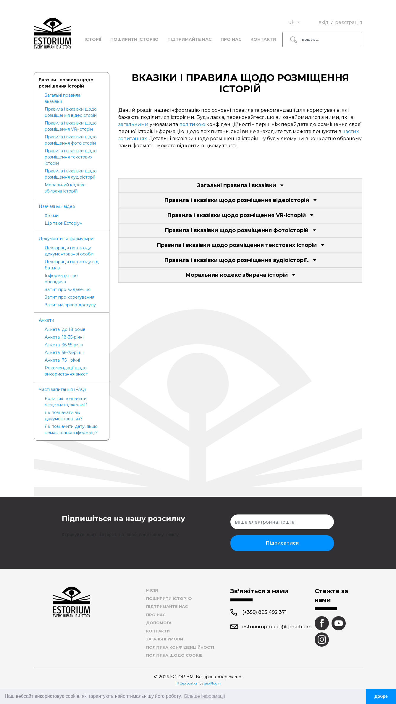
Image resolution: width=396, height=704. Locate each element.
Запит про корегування (69, 297)
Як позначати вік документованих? (64, 415)
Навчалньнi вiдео (57, 206)
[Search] (322, 39)
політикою (192, 124)
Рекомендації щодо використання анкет (66, 371)
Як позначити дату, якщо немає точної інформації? (71, 429)
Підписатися (282, 543)
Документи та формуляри (66, 238)
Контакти (263, 39)
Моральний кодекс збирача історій (65, 188)
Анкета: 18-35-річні (64, 337)
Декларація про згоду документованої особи (69, 251)
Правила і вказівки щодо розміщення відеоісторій (71, 112)
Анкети (46, 320)
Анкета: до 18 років (65, 329)
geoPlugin (212, 683)
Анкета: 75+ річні (62, 360)
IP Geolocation (187, 683)
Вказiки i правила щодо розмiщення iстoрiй (66, 83)
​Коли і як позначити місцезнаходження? (66, 401)
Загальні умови (164, 639)
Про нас (231, 39)
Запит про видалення (67, 289)
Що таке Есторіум (64, 223)
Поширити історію (134, 39)
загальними (134, 124)
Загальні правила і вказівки (64, 98)
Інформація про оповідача (61, 278)
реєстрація (348, 22)
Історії (93, 39)
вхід (324, 22)
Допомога (159, 622)
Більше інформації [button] (204, 696)
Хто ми (52, 215)
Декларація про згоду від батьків (71, 265)
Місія (152, 590)
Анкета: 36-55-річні (64, 344)
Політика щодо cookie (174, 655)
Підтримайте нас (189, 39)
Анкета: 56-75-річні (64, 352)
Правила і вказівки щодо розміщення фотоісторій (71, 140)
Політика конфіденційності (180, 647)
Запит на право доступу (70, 305)
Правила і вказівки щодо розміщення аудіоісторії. (71, 174)
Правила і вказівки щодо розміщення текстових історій (71, 157)
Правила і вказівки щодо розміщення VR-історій (71, 126)
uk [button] (292, 22)
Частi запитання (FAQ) (62, 389)
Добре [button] (381, 696)
